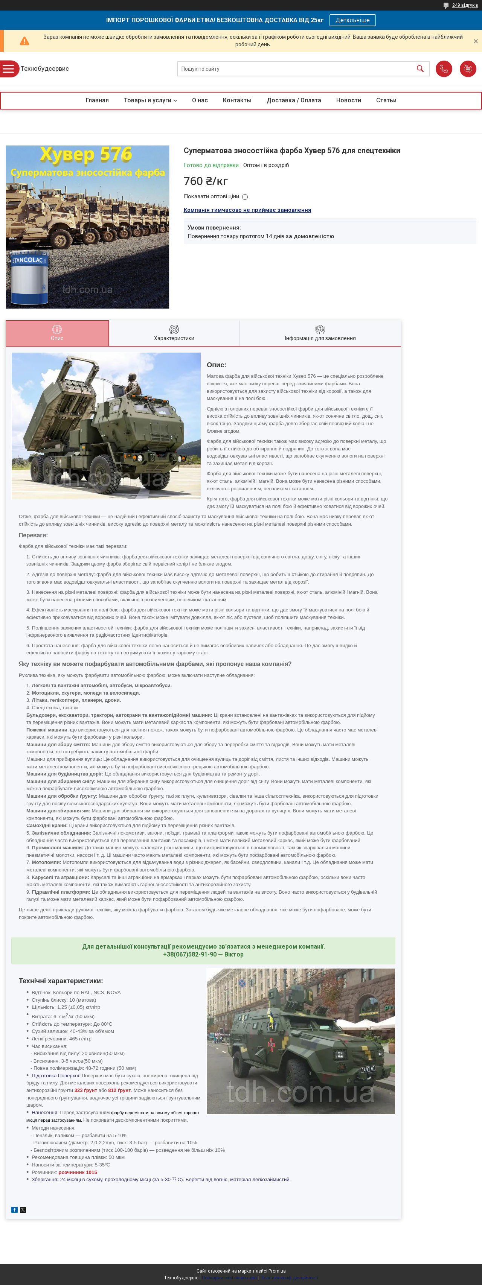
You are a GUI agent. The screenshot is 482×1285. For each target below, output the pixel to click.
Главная (97, 100)
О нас (200, 100)
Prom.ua (277, 1271)
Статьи (386, 100)
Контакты (237, 100)
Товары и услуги (147, 100)
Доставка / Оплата (294, 100)
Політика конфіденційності (289, 1277)
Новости (348, 100)
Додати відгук (468, 69)
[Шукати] (420, 69)
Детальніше (353, 20)
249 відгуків (465, 5)
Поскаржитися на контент (229, 1277)
